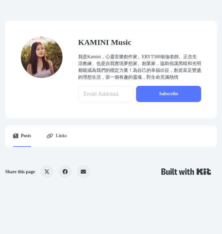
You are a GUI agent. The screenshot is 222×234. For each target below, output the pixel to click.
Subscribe (168, 93)
